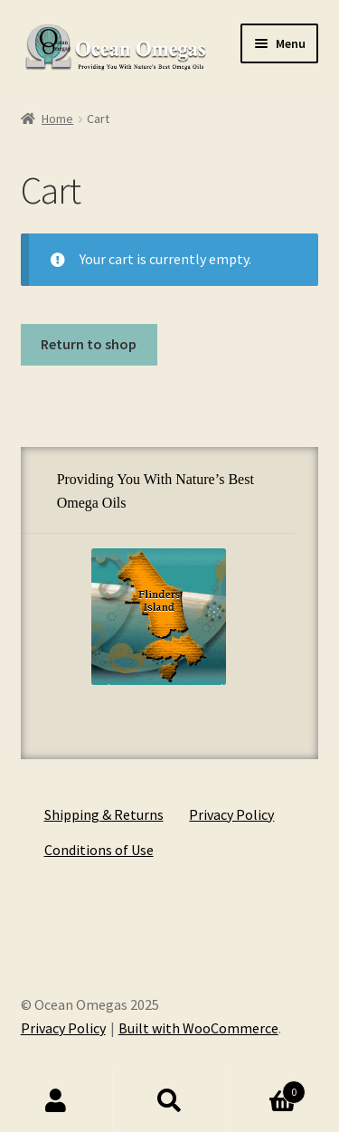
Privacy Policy (231, 814)
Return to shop (89, 344)
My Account (56, 1101)
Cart (266, 1088)
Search (169, 1101)
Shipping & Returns (104, 814)
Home (57, 118)
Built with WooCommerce (198, 1028)
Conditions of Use (99, 850)
